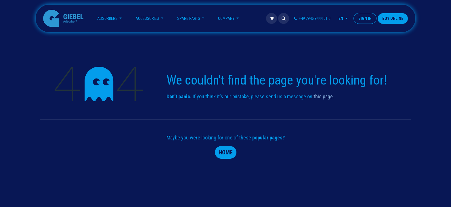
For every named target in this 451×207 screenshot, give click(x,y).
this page (323, 96)
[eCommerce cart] (271, 18)
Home (226, 152)
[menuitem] (109, 18)
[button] (283, 18)
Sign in (365, 18)
